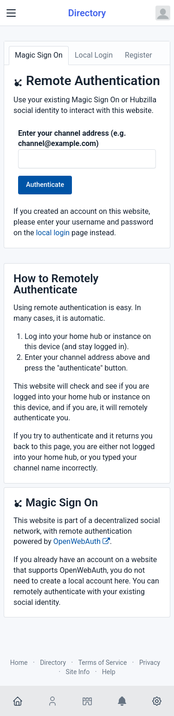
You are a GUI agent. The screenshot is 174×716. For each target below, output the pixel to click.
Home (19, 662)
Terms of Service (102, 662)
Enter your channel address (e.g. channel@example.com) (72, 138)
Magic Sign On (39, 55)
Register (138, 55)
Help (109, 672)
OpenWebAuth (81, 541)
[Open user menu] (162, 13)
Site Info (78, 672)
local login (53, 232)
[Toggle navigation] (11, 13)
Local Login (94, 55)
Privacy (149, 662)
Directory (87, 13)
